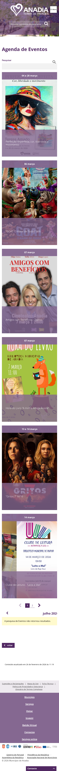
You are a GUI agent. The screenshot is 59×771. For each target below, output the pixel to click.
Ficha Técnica (47, 683)
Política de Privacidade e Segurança (28, 686)
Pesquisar (6, 60)
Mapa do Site (33, 683)
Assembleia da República (13, 757)
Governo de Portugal (15, 755)
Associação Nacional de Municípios (42, 757)
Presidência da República (38, 755)
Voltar (10, 645)
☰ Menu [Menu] (53, 9)
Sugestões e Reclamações (13, 683)
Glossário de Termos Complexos (28, 689)
